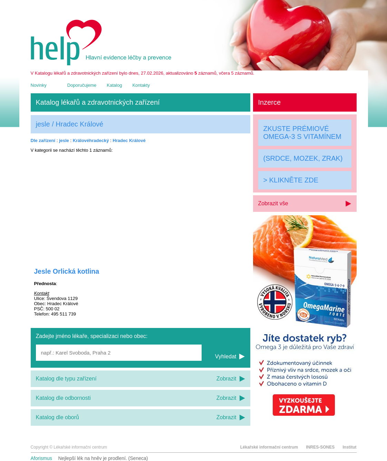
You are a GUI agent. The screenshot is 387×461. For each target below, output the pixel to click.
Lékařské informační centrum (269, 447)
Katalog (114, 85)
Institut (350, 447)
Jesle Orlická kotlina (66, 271)
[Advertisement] (140, 205)
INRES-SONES (320, 447)
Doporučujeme (82, 85)
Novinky (39, 85)
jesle (64, 140)
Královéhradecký (91, 140)
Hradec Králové (129, 140)
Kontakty (141, 85)
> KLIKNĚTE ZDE (291, 180)
